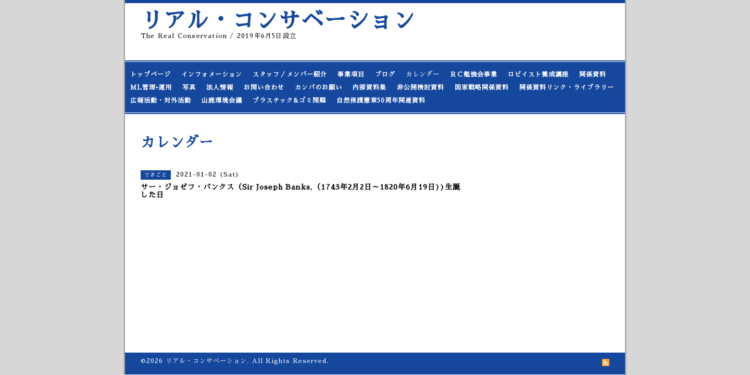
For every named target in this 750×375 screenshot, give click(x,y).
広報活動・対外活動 (160, 100)
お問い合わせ (264, 87)
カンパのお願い (318, 87)
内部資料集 (369, 87)
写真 (189, 87)
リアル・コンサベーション (278, 20)
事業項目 (351, 74)
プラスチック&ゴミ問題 (289, 100)
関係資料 (592, 74)
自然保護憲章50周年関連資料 (381, 100)
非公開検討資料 (420, 87)
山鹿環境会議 (222, 100)
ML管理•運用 (151, 87)
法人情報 (219, 87)
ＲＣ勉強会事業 (473, 74)
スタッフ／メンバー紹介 (290, 74)
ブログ (385, 74)
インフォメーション (211, 74)
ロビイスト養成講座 (538, 74)
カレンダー (423, 74)
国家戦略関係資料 (482, 87)
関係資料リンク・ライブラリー (566, 87)
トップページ (150, 74)
